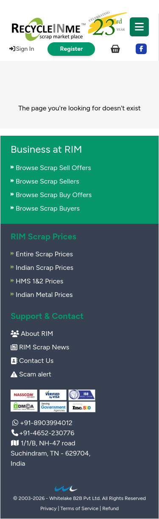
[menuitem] (79, 25)
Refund (110, 508)
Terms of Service (80, 508)
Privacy (48, 508)
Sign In (21, 48)
